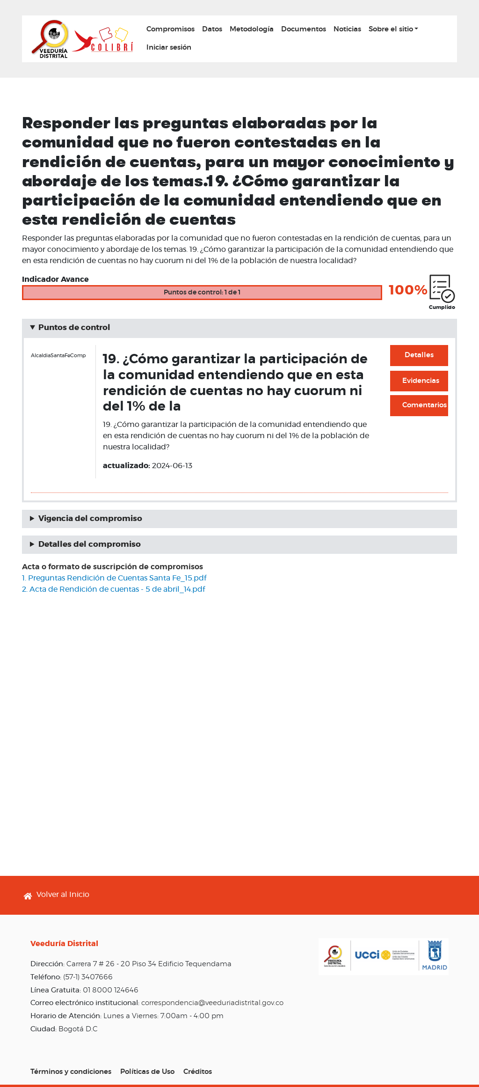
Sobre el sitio (391, 29)
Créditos (197, 1071)
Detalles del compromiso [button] (89, 544)
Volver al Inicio (62, 894)
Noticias (347, 29)
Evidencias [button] (420, 380)
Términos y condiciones (70, 1071)
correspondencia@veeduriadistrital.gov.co (212, 1002)
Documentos (303, 29)
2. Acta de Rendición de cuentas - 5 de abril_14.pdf (113, 589)
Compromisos (170, 29)
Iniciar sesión (168, 47)
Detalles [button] (419, 355)
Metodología (252, 29)
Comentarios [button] (424, 405)
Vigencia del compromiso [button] (90, 518)
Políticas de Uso (147, 1071)
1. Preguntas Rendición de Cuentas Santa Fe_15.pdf (114, 578)
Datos (212, 29)
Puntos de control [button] (74, 327)
